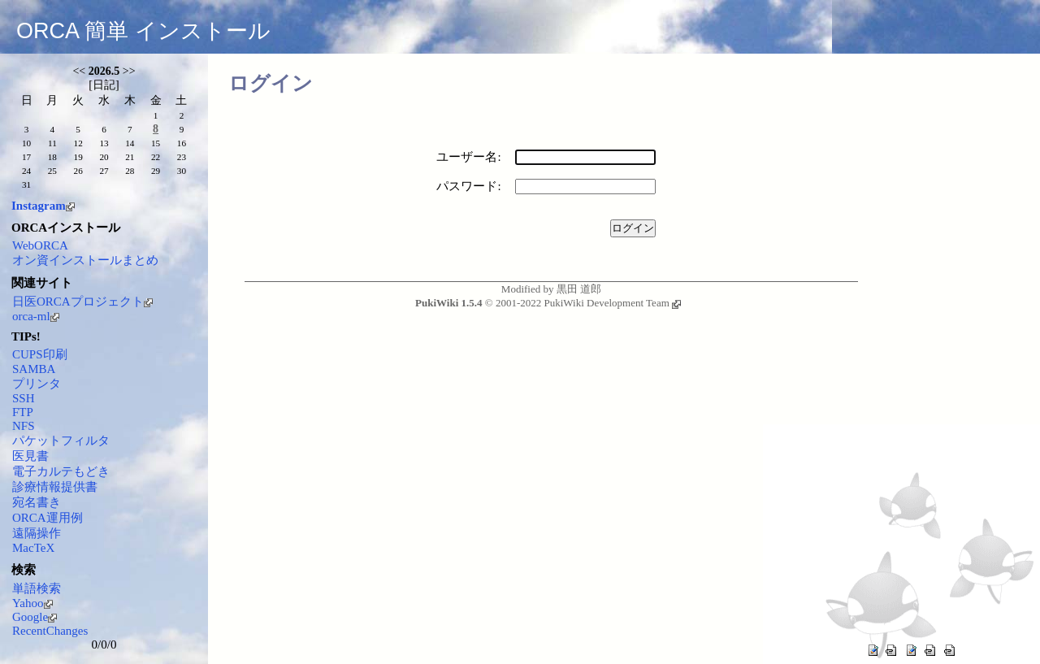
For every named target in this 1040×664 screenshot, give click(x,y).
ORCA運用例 (47, 517)
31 (26, 184)
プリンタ (36, 383)
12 (78, 143)
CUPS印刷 (39, 354)
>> (129, 71)
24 (26, 171)
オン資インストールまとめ (85, 260)
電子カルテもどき (61, 471)
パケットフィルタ (61, 440)
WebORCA (40, 245)
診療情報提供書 (55, 486)
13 (103, 143)
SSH (23, 398)
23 (181, 157)
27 (103, 171)
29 (155, 171)
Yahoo (32, 603)
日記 (104, 85)
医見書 (30, 455)
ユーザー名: (468, 156)
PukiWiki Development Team (612, 303)
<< (78, 71)
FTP (22, 412)
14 (129, 143)
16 (181, 143)
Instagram (43, 205)
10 (26, 143)
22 (155, 157)
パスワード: (468, 186)
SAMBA (33, 368)
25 (52, 171)
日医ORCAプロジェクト (82, 301)
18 (52, 157)
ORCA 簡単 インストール (143, 31)
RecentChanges (50, 630)
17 (26, 157)
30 (181, 171)
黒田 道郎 (579, 289)
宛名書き (36, 502)
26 (78, 171)
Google (34, 616)
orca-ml (35, 316)
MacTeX (33, 547)
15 (155, 143)
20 (103, 157)
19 (78, 157)
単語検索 (36, 588)
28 (129, 171)
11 (52, 143)
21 (129, 157)
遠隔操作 (36, 533)
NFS (23, 425)
